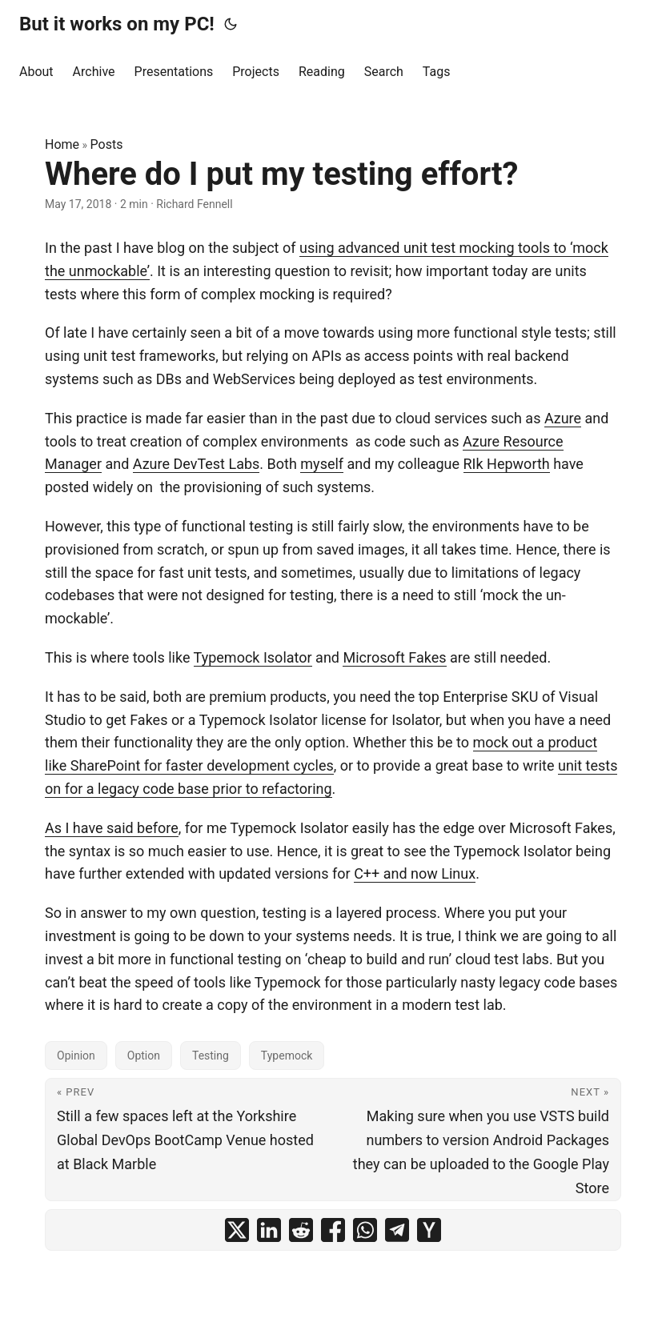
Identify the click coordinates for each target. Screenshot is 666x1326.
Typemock (286, 1055)
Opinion (76, 1055)
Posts (106, 144)
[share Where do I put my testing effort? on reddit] (301, 1230)
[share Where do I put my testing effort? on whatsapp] (365, 1230)
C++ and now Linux (414, 873)
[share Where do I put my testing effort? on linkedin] (269, 1230)
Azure (562, 418)
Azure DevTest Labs (196, 463)
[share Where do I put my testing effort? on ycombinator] (429, 1230)
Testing (210, 1055)
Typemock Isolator (253, 657)
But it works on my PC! (117, 24)
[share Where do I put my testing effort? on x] (237, 1230)
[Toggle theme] (230, 24)
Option (143, 1055)
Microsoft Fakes (394, 657)
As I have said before (112, 827)
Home (62, 144)
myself (321, 463)
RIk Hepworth (506, 463)
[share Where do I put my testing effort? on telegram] (397, 1230)
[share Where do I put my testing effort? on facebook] (333, 1230)
